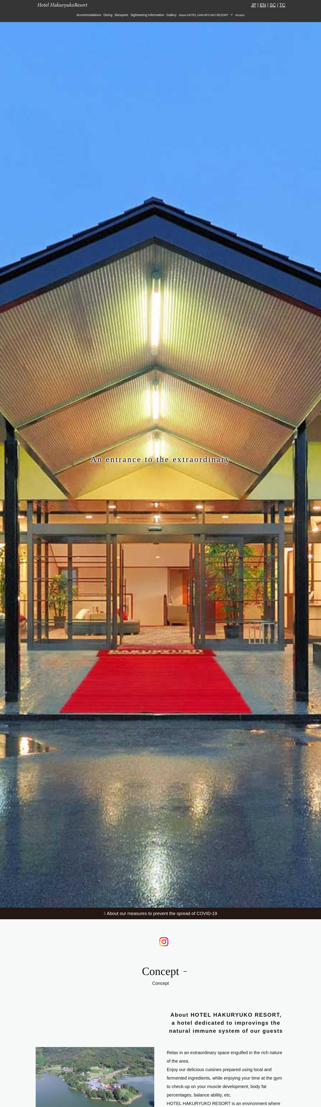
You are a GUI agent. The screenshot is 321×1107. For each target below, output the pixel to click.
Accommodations (88, 15)
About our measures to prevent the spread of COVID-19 (162, 913)
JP (253, 4)
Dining (108, 15)
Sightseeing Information (147, 15)
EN (263, 4)
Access (240, 15)
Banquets (121, 15)
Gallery (171, 15)
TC (282, 4)
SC (273, 4)
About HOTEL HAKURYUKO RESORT (203, 15)
